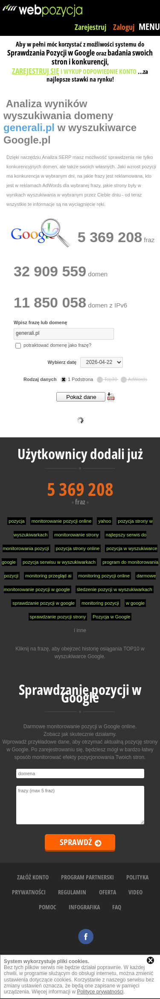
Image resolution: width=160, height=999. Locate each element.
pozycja (16, 521)
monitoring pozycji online (104, 575)
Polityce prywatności (100, 992)
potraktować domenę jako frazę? (53, 345)
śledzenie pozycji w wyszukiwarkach (114, 589)
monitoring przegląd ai (48, 575)
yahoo (104, 521)
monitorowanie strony (76, 534)
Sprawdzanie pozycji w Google (80, 693)
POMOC (47, 907)
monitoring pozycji (100, 603)
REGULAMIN (72, 892)
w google (135, 603)
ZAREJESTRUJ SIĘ (35, 71)
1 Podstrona (77, 379)
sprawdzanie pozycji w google (43, 603)
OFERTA (107, 892)
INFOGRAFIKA (84, 907)
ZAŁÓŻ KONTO (33, 877)
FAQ (116, 907)
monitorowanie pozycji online (62, 521)
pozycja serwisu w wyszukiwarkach (59, 562)
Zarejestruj (90, 27)
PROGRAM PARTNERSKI (87, 877)
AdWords (134, 379)
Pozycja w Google (111, 616)
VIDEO (135, 892)
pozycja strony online (78, 548)
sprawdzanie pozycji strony (58, 616)
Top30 (107, 379)
